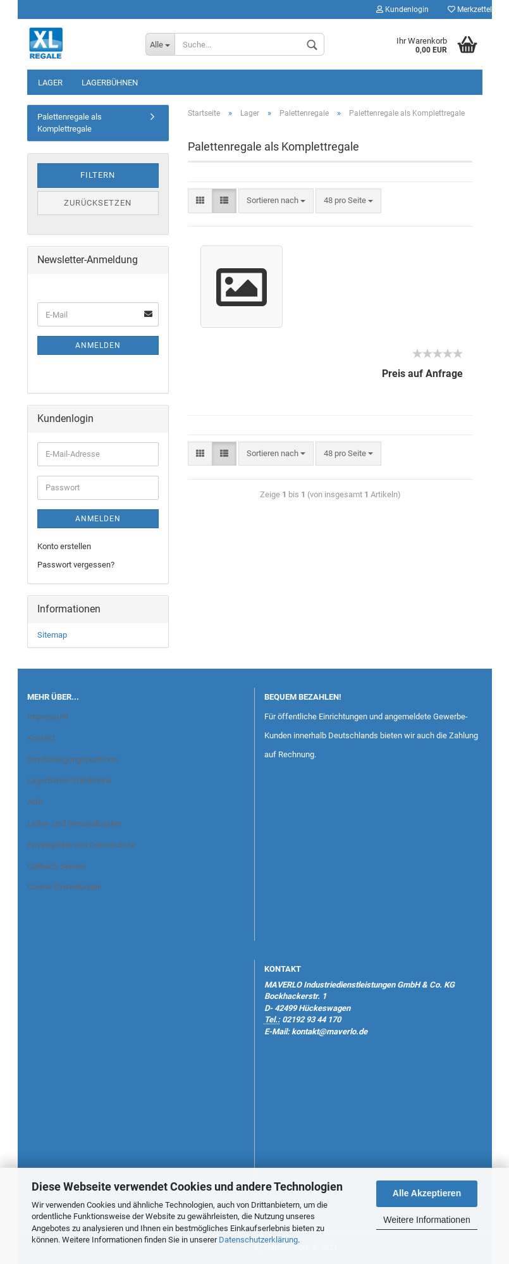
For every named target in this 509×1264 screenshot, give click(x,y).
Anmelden (98, 345)
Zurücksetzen (98, 203)
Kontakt (41, 738)
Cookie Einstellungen (64, 886)
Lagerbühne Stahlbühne (69, 780)
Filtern (97, 175)
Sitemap (52, 635)
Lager (50, 82)
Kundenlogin (402, 9)
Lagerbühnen (110, 82)
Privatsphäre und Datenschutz (81, 845)
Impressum (47, 716)
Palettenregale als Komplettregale (69, 122)
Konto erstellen (64, 546)
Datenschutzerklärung (258, 1239)
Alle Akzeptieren (427, 1193)
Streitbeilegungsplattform (72, 759)
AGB (35, 802)
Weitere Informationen (426, 1220)
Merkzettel (470, 9)
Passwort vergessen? (75, 564)
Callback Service (57, 866)
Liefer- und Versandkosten (74, 823)
